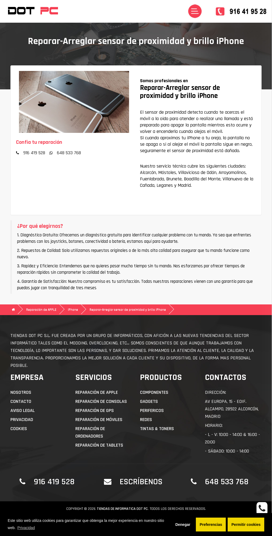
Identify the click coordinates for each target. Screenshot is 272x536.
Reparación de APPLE (41, 310)
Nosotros (20, 392)
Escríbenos (141, 481)
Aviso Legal (22, 410)
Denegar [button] (182, 524)
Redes (146, 419)
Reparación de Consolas (101, 401)
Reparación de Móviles (98, 419)
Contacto (20, 401)
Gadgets (149, 401)
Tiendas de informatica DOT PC (122, 508)
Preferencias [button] (211, 524)
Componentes (154, 392)
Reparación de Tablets (99, 445)
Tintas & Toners (157, 429)
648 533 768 (69, 153)
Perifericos (152, 410)
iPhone (73, 310)
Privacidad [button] (26, 528)
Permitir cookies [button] (246, 524)
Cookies (18, 429)
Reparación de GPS (94, 410)
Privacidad (21, 419)
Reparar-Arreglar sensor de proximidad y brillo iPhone (128, 310)
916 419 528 (34, 153)
